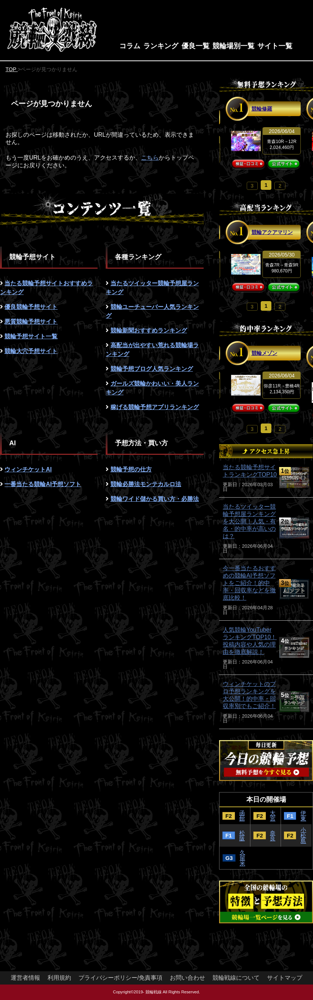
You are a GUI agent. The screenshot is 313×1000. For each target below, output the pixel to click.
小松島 (303, 835)
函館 (242, 816)
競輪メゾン (264, 353)
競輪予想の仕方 (131, 469)
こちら (150, 157)
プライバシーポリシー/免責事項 (120, 978)
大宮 (272, 816)
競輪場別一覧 (233, 46)
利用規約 (59, 978)
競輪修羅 (262, 109)
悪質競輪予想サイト (30, 321)
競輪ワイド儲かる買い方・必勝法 (154, 499)
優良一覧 (196, 46)
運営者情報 (25, 978)
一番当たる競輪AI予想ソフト (42, 484)
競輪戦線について (236, 978)
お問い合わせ (187, 978)
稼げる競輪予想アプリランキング (154, 407)
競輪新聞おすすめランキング (148, 330)
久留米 (242, 858)
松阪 (242, 836)
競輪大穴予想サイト (30, 351)
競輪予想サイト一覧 (30, 336)
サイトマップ (284, 978)
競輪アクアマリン (272, 232)
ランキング (160, 46)
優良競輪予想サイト (30, 307)
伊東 (303, 816)
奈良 (272, 836)
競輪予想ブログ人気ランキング (151, 369)
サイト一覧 (274, 46)
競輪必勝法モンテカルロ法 (145, 484)
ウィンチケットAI (28, 469)
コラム (129, 46)
